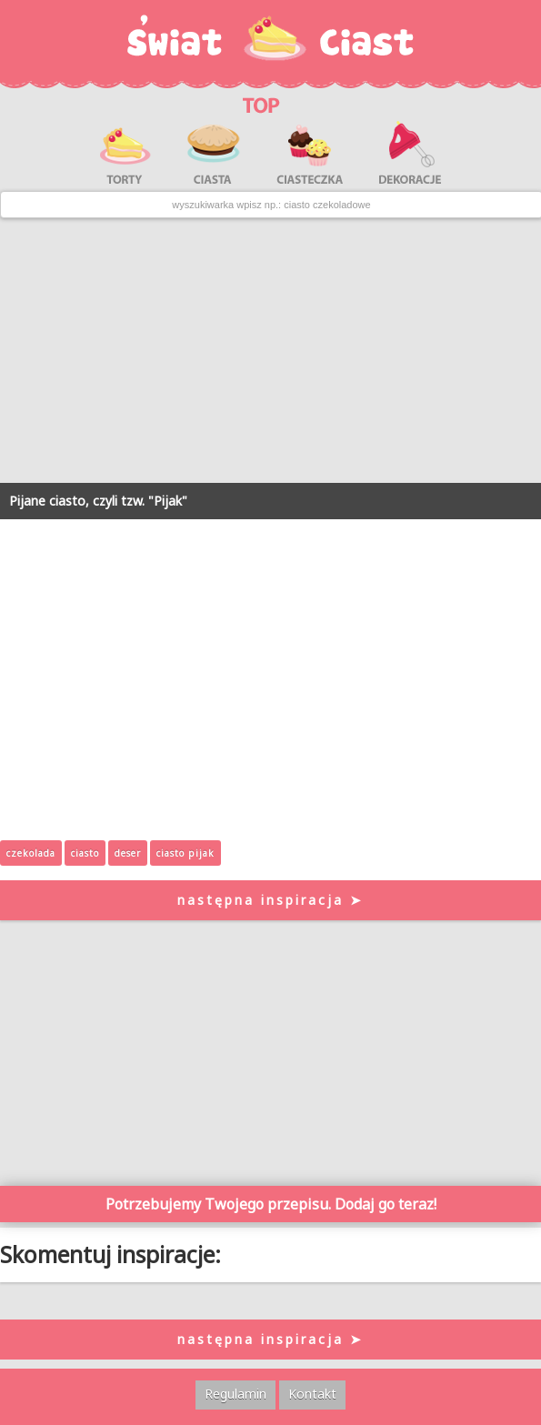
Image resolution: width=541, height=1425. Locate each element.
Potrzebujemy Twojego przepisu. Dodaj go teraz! (270, 1204)
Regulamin (235, 1393)
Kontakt (312, 1393)
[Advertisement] (270, 351)
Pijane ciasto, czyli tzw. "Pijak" (98, 500)
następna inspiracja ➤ (270, 899)
